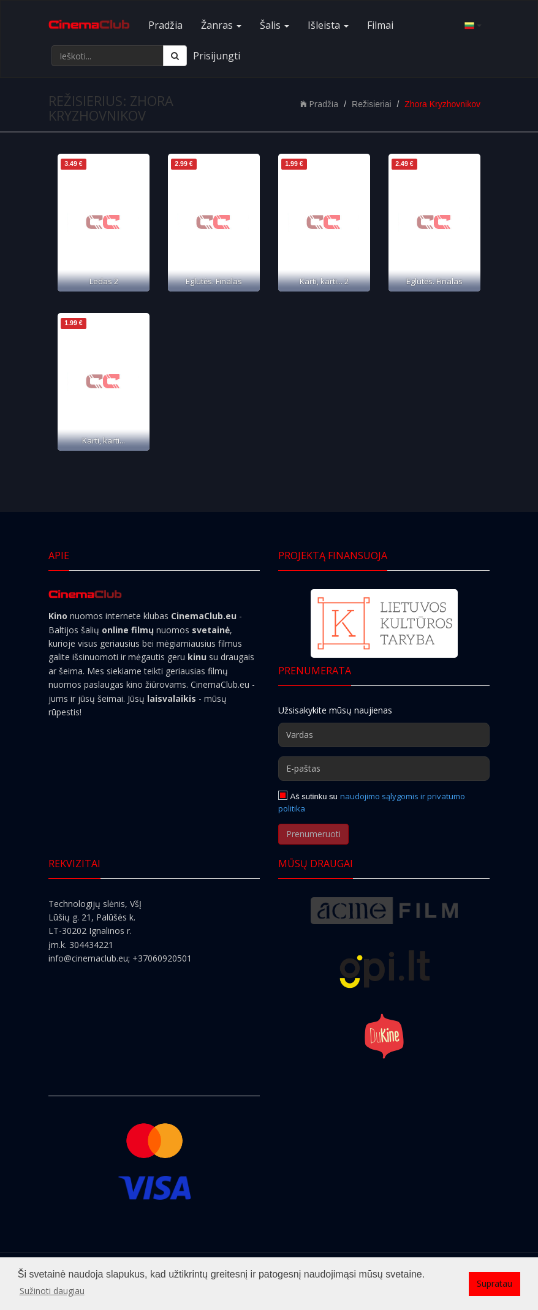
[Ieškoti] (175, 55)
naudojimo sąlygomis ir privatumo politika (371, 802)
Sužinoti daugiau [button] (52, 1291)
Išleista (328, 25)
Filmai (380, 25)
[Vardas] (384, 735)
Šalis (274, 25)
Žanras (221, 25)
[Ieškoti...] (107, 55)
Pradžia (165, 25)
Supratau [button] (494, 1283)
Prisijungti (216, 55)
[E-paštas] (384, 768)
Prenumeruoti (313, 834)
